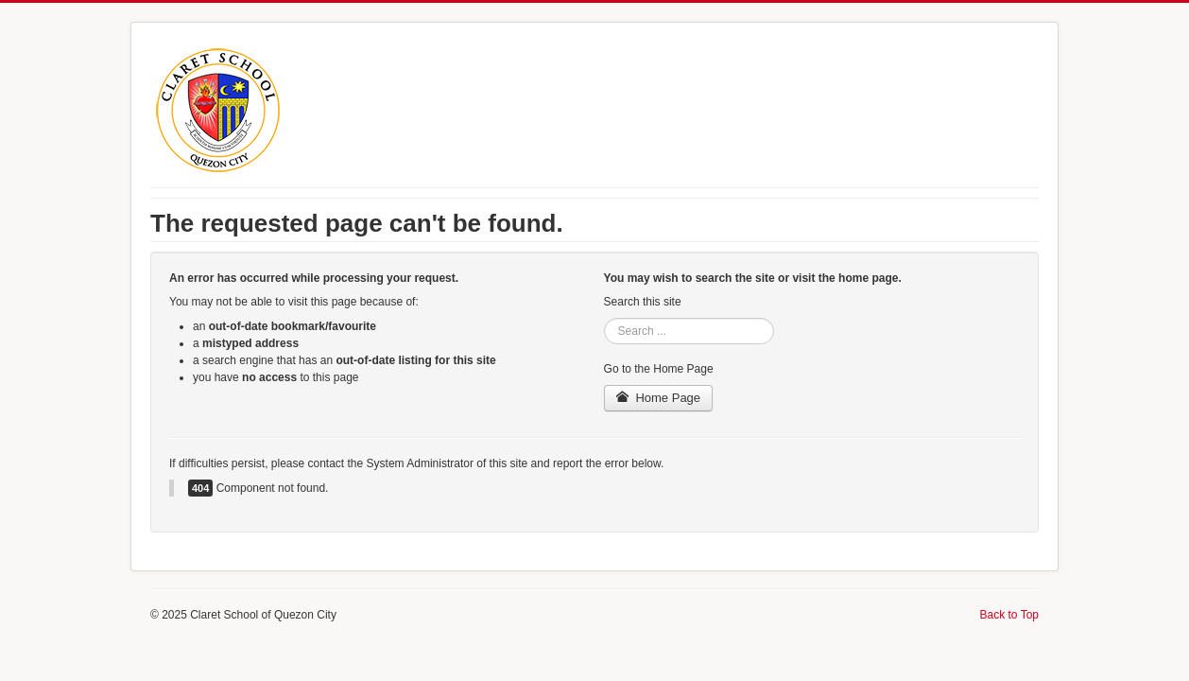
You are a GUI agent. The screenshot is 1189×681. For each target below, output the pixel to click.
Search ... (604, 318)
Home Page (658, 398)
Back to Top (1009, 614)
